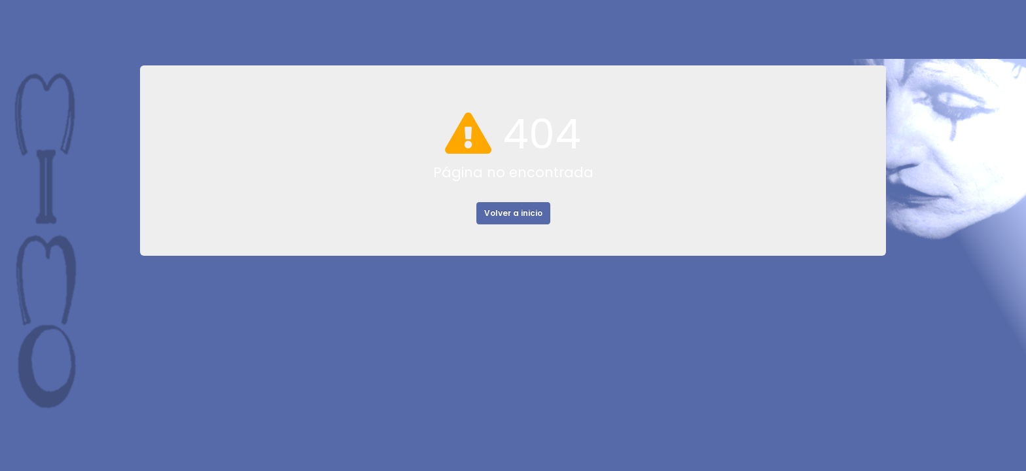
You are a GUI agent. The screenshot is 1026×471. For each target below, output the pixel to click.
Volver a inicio (513, 212)
